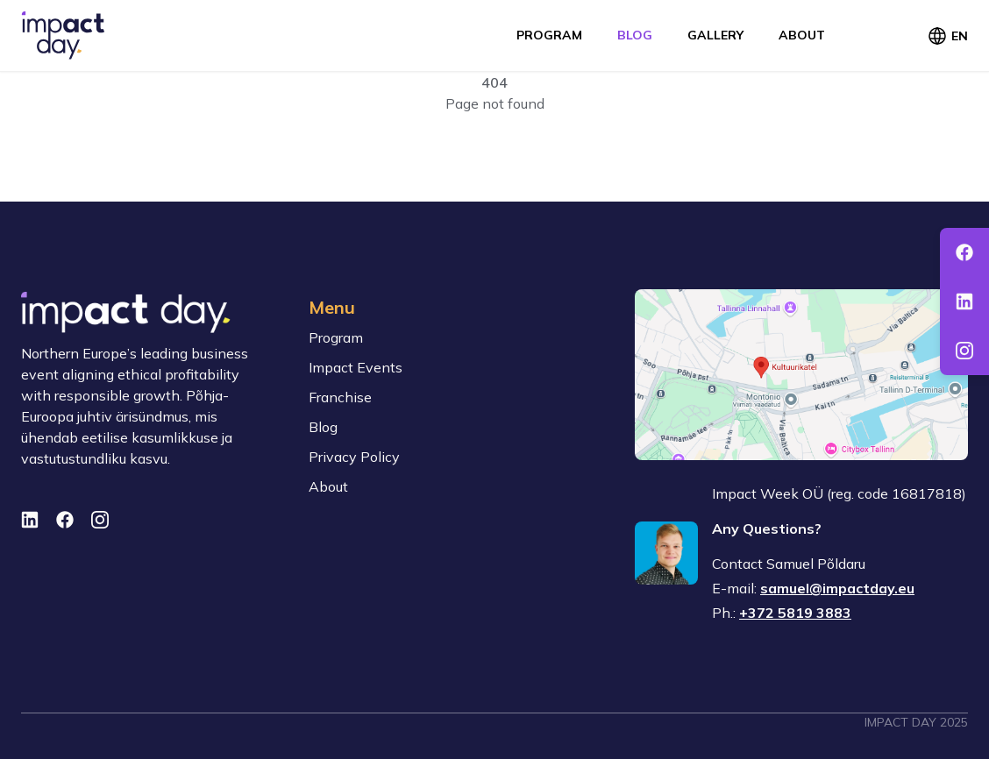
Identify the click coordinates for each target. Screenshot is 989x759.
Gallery (715, 35)
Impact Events (355, 367)
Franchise (340, 397)
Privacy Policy (354, 456)
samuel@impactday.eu (837, 588)
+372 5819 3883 (795, 612)
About (802, 35)
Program (549, 35)
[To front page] (63, 35)
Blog (634, 35)
